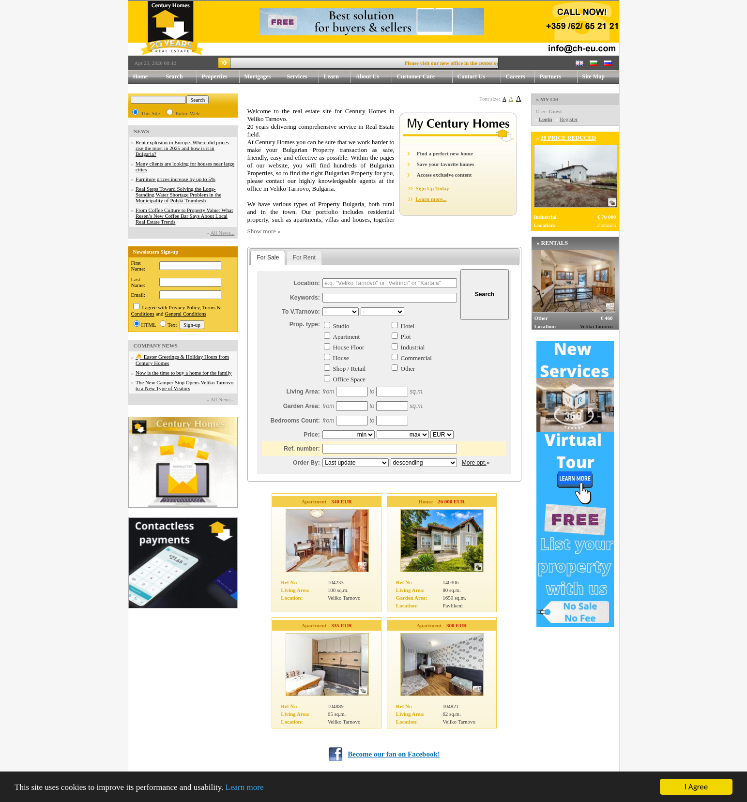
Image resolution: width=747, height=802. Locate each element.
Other (408, 368)
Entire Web (187, 113)
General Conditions (185, 314)
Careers (515, 76)
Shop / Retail (349, 368)
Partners (551, 76)
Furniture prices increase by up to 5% (175, 179)
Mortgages (257, 76)
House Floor (349, 347)
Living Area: (303, 391)
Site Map (593, 76)
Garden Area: (301, 406)
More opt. (474, 462)
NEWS (141, 131)
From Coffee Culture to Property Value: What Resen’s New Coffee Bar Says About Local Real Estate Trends (184, 216)
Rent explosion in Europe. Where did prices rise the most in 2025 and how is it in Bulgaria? (182, 148)
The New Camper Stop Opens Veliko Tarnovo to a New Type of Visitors (184, 385)
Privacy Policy (184, 307)
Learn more (245, 788)
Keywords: (305, 297)
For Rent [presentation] (304, 257)
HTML (148, 325)
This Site (150, 113)
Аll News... (222, 233)
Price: (312, 434)
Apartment (346, 336)
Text (172, 325)
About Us (374, 76)
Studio (341, 326)
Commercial (416, 358)
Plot (406, 336)
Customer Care (416, 76)
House (341, 358)
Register (569, 119)
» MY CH (547, 99)
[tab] (267, 258)
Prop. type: (305, 324)
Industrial (413, 347)
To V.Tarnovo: (301, 311)
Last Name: (138, 282)
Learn (337, 76)
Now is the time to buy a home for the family (184, 373)
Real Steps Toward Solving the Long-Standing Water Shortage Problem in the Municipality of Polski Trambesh (178, 194)
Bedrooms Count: (295, 420)
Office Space (349, 379)
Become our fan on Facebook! (394, 754)
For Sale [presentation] (268, 257)
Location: (306, 283)
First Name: (138, 266)
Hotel (408, 326)
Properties (221, 76)
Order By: (306, 462)
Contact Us (479, 76)
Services (303, 76)
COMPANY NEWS (156, 345)
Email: (138, 295)
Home (140, 76)
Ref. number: (302, 448)
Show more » (264, 231)
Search (174, 76)
